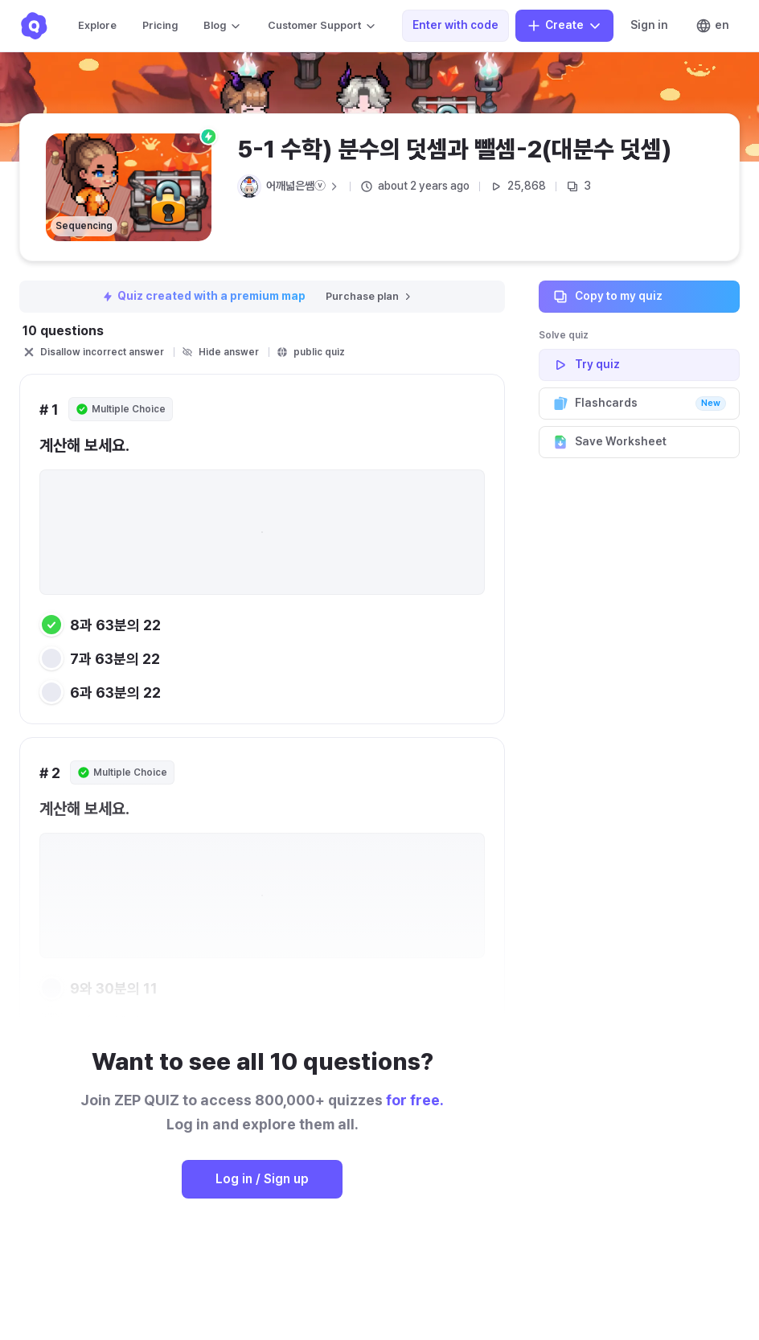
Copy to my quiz (639, 297)
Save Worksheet (639, 442)
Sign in (649, 24)
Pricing (160, 25)
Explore (97, 25)
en (712, 26)
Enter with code (455, 24)
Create (564, 26)
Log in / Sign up (262, 1178)
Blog (222, 25)
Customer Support (322, 25)
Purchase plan (369, 296)
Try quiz (639, 365)
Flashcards (639, 403)
